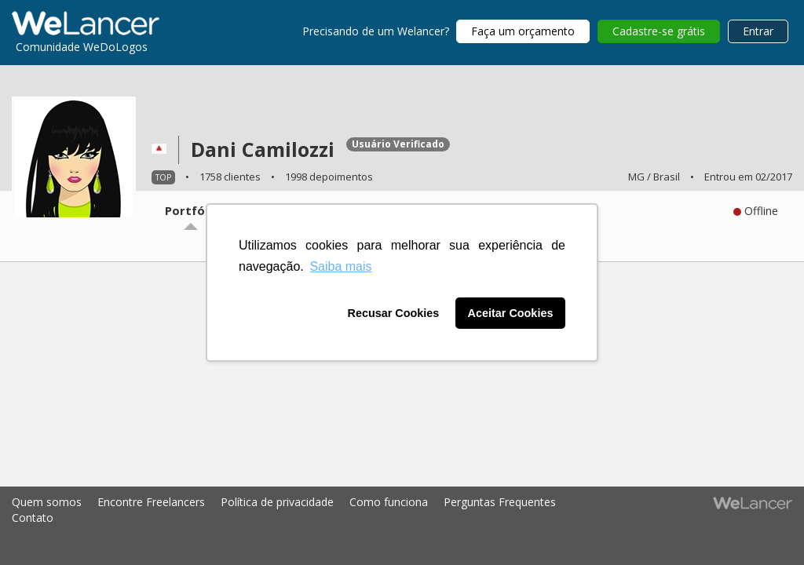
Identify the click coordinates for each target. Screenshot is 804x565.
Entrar (758, 31)
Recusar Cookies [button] (394, 313)
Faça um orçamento (523, 31)
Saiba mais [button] (340, 266)
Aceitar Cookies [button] (511, 313)
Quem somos (47, 501)
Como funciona (388, 501)
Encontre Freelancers (151, 501)
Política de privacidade (277, 501)
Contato (32, 517)
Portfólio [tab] (192, 210)
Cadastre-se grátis (658, 31)
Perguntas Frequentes (500, 501)
